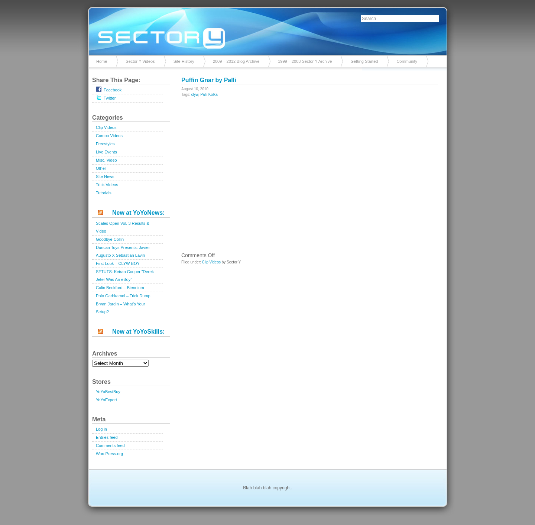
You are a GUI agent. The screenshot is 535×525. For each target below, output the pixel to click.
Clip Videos (106, 127)
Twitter (106, 97)
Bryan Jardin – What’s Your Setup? (120, 308)
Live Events (106, 152)
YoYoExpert (106, 400)
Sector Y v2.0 (267, 30)
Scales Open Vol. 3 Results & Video (122, 227)
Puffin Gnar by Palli (208, 80)
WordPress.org (109, 453)
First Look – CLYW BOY (118, 263)
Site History (184, 61)
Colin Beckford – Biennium (120, 287)
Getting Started (364, 61)
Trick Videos (107, 184)
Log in (101, 429)
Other (101, 168)
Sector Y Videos (140, 61)
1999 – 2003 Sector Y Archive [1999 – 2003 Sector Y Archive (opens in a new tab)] (305, 61)
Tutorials (103, 193)
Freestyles (105, 144)
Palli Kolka (209, 95)
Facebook (108, 89)
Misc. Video (106, 160)
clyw (194, 95)
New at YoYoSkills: (138, 331)
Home (101, 61)
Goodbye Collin (110, 239)
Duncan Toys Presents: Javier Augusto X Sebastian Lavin (123, 251)
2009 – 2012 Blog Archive (236, 61)
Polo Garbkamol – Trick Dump (123, 296)
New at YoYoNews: (138, 213)
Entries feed (107, 437)
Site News (105, 176)
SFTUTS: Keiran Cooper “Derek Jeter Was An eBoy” (125, 275)
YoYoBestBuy (108, 391)
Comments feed (110, 445)
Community (406, 61)
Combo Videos (109, 135)
